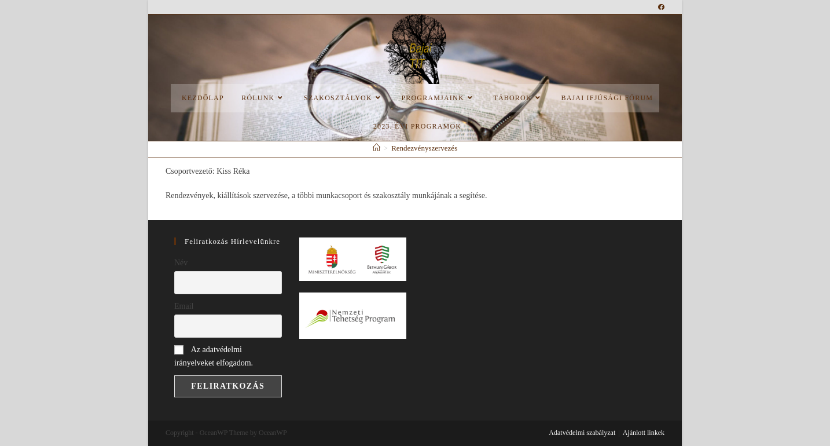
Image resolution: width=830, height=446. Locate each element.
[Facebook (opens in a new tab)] (661, 7)
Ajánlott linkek (643, 433)
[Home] (376, 148)
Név (181, 262)
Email (183, 306)
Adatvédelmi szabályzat (582, 433)
